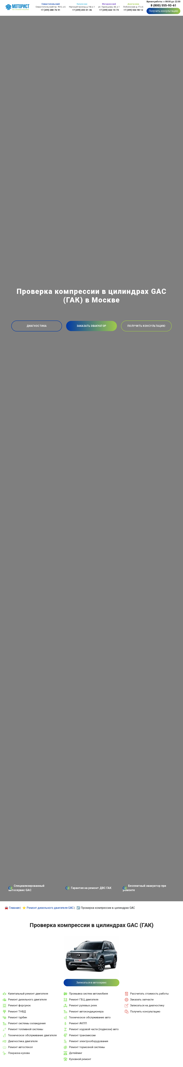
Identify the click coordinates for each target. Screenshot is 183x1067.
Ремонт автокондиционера (86, 1011)
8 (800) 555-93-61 (163, 5)
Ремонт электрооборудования (88, 1041)
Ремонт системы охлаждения (27, 1023)
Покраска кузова (19, 1053)
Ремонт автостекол (20, 1047)
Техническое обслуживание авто (90, 1017)
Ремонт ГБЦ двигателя (83, 999)
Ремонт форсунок (19, 1005)
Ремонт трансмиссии (82, 1035)
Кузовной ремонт (80, 1059)
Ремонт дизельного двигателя (27, 999)
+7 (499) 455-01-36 (82, 10)
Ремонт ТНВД (17, 1011)
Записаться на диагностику (147, 1005)
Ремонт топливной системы (25, 1029)
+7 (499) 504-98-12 (133, 10)
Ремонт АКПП (78, 1023)
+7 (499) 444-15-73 (109, 10)
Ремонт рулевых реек (83, 1005)
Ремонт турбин (17, 1017)
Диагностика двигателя (23, 1041)
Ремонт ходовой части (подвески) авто (94, 1029)
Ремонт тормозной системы (87, 1047)
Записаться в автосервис (91, 982)
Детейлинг (75, 1053)
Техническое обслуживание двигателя (32, 1035)
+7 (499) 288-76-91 (50, 10)
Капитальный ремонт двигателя (28, 993)
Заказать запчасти (142, 999)
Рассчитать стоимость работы (149, 993)
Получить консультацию (163, 10)
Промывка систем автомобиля (88, 993)
